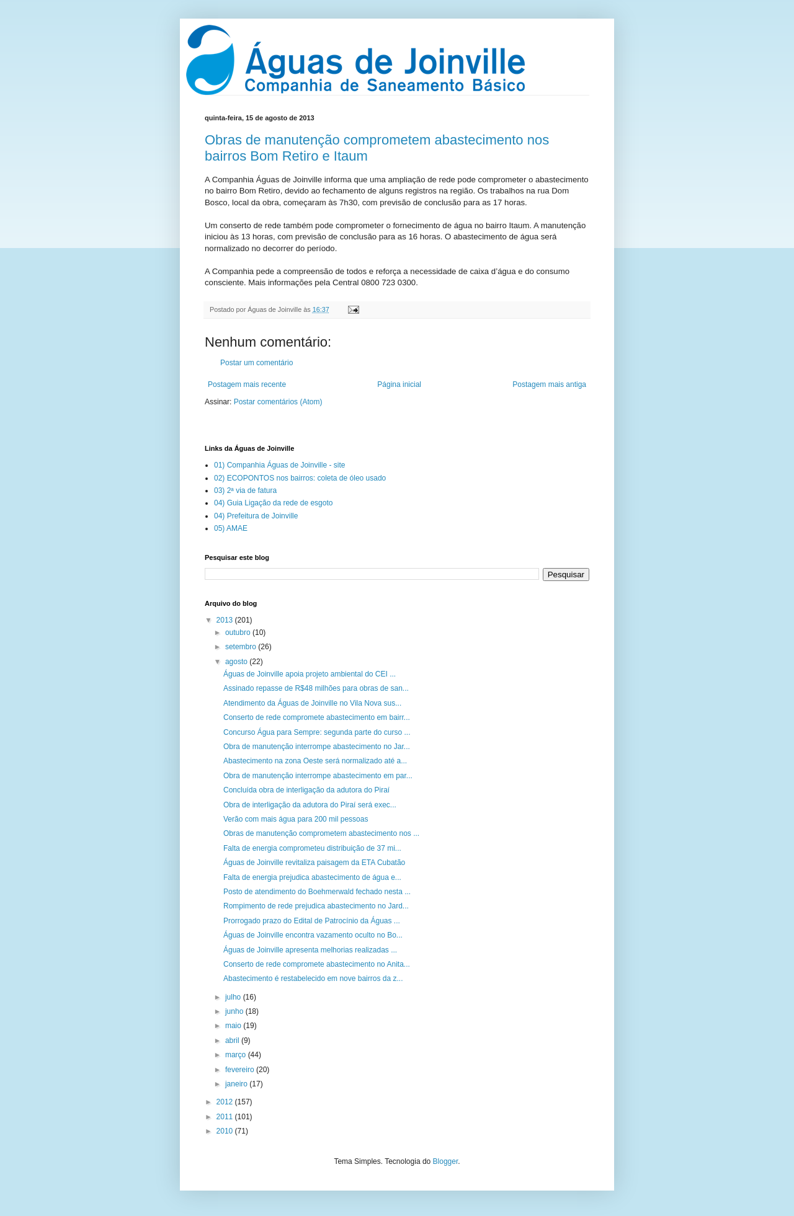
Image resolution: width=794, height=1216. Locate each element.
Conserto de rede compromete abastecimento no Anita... (316, 964)
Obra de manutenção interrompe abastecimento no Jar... (316, 746)
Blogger (445, 1161)
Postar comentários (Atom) (278, 401)
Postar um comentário (256, 362)
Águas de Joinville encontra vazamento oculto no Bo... (313, 935)
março (236, 1054)
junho (235, 1011)
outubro (238, 632)
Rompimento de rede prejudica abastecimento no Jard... (316, 906)
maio (234, 1025)
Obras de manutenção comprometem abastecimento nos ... (321, 833)
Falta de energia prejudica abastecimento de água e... (312, 877)
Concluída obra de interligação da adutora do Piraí (306, 790)
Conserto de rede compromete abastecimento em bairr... (316, 717)
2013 (225, 620)
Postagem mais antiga (549, 384)
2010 (225, 1131)
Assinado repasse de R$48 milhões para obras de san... (316, 688)
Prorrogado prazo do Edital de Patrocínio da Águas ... (311, 920)
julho (234, 997)
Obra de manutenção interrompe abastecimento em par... (318, 775)
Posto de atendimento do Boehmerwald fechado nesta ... (317, 891)
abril (233, 1040)
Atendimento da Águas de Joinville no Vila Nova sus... (312, 703)
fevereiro (240, 1069)
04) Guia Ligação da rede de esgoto (273, 503)
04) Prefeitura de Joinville (256, 516)
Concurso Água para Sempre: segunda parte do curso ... (317, 732)
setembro (241, 646)
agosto (237, 661)
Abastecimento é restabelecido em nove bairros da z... (313, 978)
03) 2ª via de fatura (245, 490)
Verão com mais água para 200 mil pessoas (295, 819)
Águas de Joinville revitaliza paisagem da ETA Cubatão (314, 862)
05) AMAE (231, 528)
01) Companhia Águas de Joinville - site (279, 465)
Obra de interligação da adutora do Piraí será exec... (309, 805)
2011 (225, 1116)
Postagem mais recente (247, 384)
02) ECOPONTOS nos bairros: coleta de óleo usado (300, 478)
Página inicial (399, 384)
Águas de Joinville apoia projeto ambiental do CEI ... (309, 674)
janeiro (237, 1084)
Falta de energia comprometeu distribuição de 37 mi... (312, 848)
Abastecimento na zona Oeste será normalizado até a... (315, 761)
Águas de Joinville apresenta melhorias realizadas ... (310, 950)
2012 (225, 1102)
